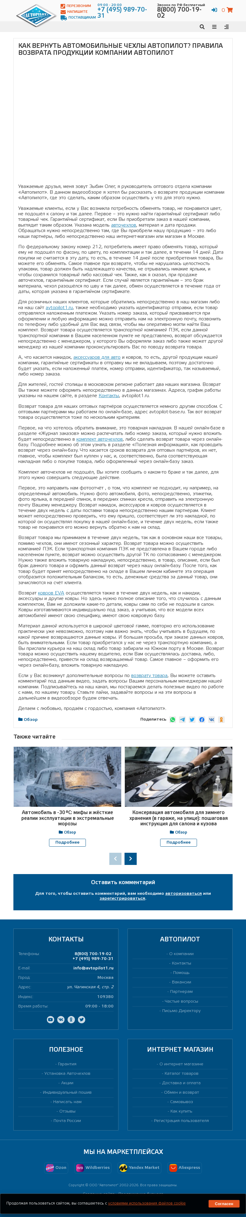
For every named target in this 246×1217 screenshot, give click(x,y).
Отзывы (67, 1111)
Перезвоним (76, 6)
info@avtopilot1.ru (93, 968)
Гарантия (67, 1064)
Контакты (109, 395)
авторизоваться (183, 893)
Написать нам (67, 1102)
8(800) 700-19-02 (93, 954)
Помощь (181, 973)
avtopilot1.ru (59, 307)
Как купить (181, 1111)
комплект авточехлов (99, 439)
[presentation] (115, 859)
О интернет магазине (181, 1064)
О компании (181, 954)
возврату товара (149, 675)
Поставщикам (78, 17)
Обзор (31, 720)
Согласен (224, 1203)
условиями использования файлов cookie (147, 1203)
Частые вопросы (181, 1001)
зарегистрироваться (122, 898)
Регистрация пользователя (181, 1121)
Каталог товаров (182, 1073)
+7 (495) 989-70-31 (93, 959)
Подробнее (67, 843)
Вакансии (181, 982)
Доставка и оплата (181, 1083)
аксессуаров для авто (97, 357)
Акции (67, 1083)
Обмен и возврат (181, 1092)
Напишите (74, 12)
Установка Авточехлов (67, 1073)
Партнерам (181, 992)
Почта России (67, 1121)
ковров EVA (51, 593)
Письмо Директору (181, 1011)
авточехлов (123, 225)
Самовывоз (181, 1102)
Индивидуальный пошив (67, 1092)
